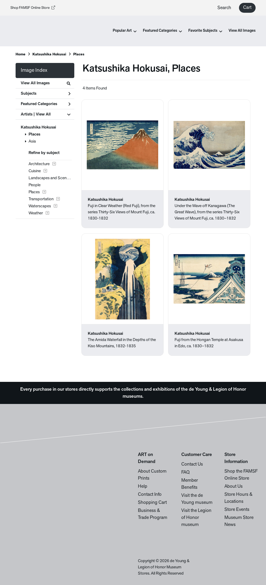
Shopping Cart (152, 502)
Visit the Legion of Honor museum (196, 517)
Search (224, 7)
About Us (233, 486)
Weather (36, 213)
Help (142, 486)
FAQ (185, 472)
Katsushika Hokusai (49, 54)
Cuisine (35, 171)
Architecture (39, 164)
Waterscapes (40, 206)
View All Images (242, 31)
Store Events (236, 509)
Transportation (41, 199)
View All (43, 114)
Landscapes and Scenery (50, 178)
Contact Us (192, 464)
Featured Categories (45, 104)
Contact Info (150, 494)
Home (20, 54)
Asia (32, 141)
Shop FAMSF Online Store (32, 8)
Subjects (45, 94)
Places (78, 54)
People (35, 185)
